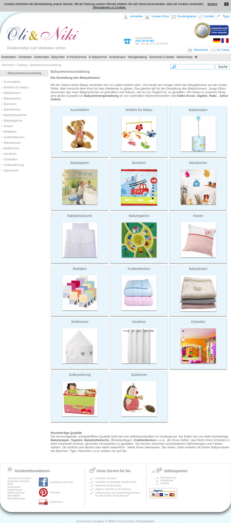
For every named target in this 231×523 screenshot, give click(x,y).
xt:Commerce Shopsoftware (135, 521)
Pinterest (55, 492)
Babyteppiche (13, 120)
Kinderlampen (117, 57)
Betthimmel (11, 148)
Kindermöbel (41, 57)
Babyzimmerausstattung (45, 65)
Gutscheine (56, 501)
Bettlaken (10, 131)
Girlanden (10, 159)
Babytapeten (12, 98)
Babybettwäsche (15, 115)
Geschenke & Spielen (161, 57)
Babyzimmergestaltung (101, 96)
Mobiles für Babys (16, 87)
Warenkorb (201, 50)
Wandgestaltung (137, 57)
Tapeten (77, 440)
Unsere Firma (160, 16)
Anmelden (136, 16)
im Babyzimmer (98, 57)
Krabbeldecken (14, 137)
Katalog (22, 65)
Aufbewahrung (14, 165)
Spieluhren (11, 170)
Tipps (226, 16)
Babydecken (12, 142)
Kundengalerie (186, 16)
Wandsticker (12, 109)
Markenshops (185, 57)
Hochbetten (25, 57)
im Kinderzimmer (77, 57)
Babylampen (12, 93)
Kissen (8, 126)
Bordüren (10, 104)
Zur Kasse (223, 50)
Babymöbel (57, 57)
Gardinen (10, 154)
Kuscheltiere (12, 82)
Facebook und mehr (61, 482)
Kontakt (209, 16)
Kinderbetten (8, 57)
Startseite (8, 65)
